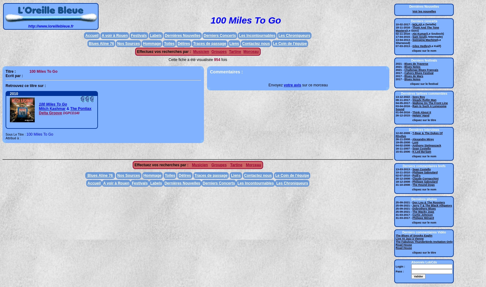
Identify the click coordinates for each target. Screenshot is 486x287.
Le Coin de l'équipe (290, 43)
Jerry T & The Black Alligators (432, 205)
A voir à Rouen (115, 35)
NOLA (417, 24)
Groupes (219, 52)
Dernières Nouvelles (183, 35)
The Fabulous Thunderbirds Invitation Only (424, 241)
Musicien (201, 52)
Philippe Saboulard (425, 172)
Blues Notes (412, 66)
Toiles (169, 43)
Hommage (152, 43)
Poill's (417, 175)
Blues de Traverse (416, 63)
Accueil (92, 35)
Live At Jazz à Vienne (409, 238)
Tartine (235, 52)
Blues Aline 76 (101, 43)
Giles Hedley (421, 46)
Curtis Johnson (423, 214)
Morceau (250, 52)
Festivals (139, 35)
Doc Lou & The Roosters (429, 202)
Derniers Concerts (220, 35)
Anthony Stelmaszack (426, 145)
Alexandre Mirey (423, 139)
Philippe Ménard (423, 218)
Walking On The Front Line (430, 103)
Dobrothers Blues (424, 208)
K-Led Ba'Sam (422, 151)
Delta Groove (50, 113)
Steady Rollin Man (425, 100)
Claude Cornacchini (426, 178)
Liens (234, 43)
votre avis (292, 85)
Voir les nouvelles (424, 11)
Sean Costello (422, 148)
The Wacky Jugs (423, 211)
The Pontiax (80, 109)
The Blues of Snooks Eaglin (413, 235)
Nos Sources (128, 43)
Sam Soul (419, 36)
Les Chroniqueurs (294, 35)
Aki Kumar (419, 33)
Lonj (415, 142)
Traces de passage (209, 43)
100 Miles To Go (53, 104)
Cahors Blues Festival (419, 73)
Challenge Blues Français (421, 70)
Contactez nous (256, 43)
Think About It (422, 112)
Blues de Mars (413, 76)
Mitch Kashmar (52, 109)
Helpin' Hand (421, 115)
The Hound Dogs (424, 184)
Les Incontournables (257, 35)
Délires (184, 43)
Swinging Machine (425, 39)
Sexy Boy (419, 96)
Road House (403, 244)
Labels (156, 35)
